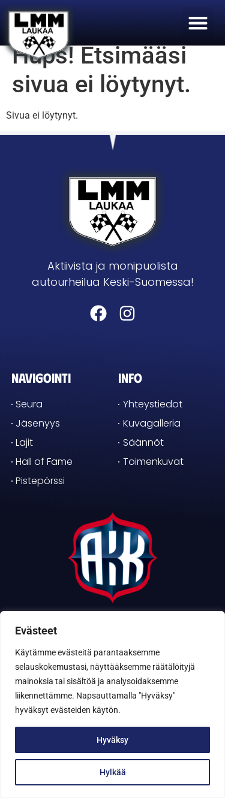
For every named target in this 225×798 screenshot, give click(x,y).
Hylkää (113, 772)
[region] (112, 704)
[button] (197, 22)
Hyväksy (112, 740)
